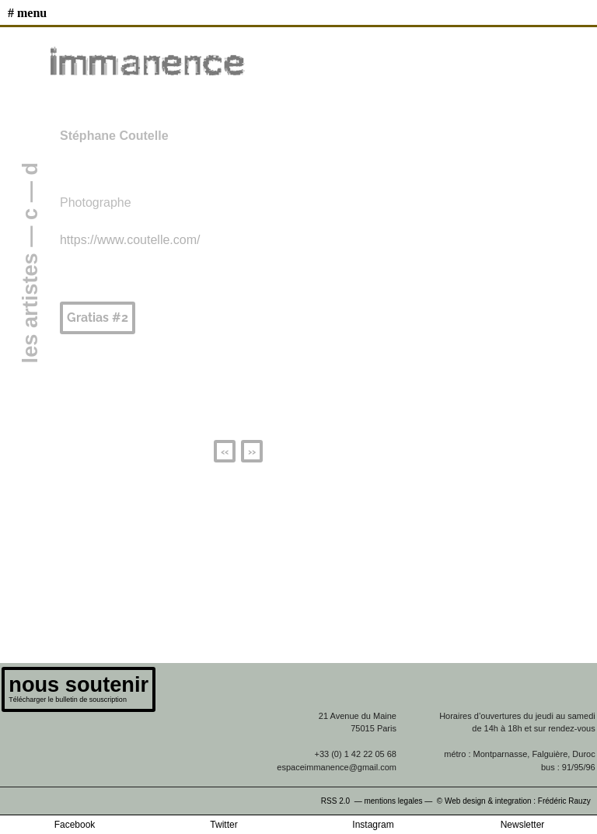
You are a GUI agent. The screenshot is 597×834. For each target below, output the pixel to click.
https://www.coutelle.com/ (130, 239)
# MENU (27, 12)
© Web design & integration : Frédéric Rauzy (517, 801)
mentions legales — (399, 801)
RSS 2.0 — (343, 801)
